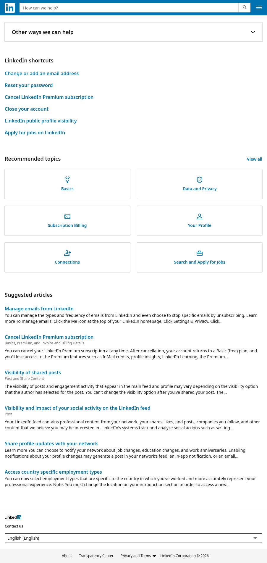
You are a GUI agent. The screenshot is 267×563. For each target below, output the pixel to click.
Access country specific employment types (53, 472)
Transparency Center (96, 555)
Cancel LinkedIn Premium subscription (49, 97)
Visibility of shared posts (33, 372)
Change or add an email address (42, 73)
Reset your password (29, 85)
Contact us (14, 526)
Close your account (26, 109)
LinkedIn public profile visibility (41, 120)
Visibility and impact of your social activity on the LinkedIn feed (78, 408)
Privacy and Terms (139, 556)
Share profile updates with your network (51, 443)
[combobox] (129, 7)
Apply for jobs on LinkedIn (35, 132)
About (67, 555)
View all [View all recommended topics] (254, 159)
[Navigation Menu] (258, 7)
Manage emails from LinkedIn (39, 308)
